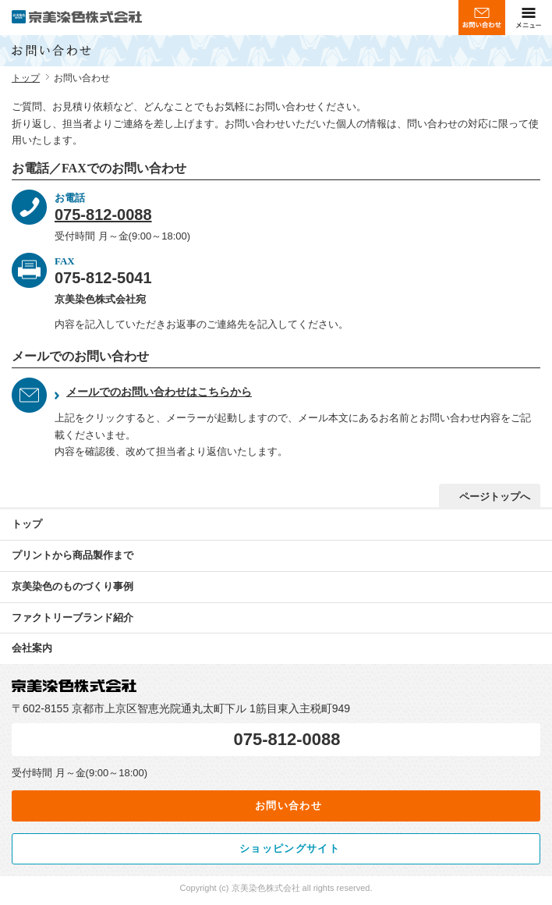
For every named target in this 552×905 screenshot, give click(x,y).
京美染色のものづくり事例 (72, 586)
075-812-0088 (103, 214)
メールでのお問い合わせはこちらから (159, 392)
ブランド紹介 (72, 618)
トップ (26, 78)
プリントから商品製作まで (72, 555)
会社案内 (32, 648)
